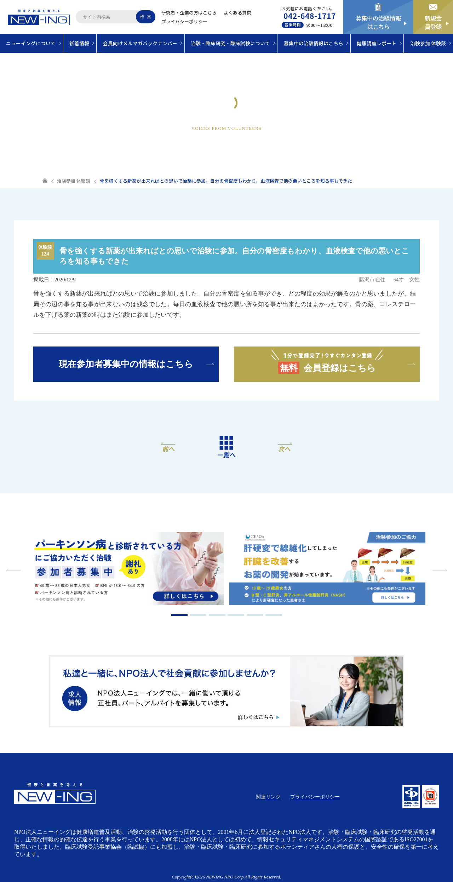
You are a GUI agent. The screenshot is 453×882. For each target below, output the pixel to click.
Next (439, 569)
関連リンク (268, 797)
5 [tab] (255, 615)
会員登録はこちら (327, 361)
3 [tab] (217, 615)
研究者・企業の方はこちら (189, 12)
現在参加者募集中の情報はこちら (126, 364)
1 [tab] (179, 615)
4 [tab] (236, 615)
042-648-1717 (309, 15)
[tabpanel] (126, 569)
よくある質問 (237, 12)
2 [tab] (198, 615)
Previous (14, 569)
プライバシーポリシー (184, 21)
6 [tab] (273, 615)
